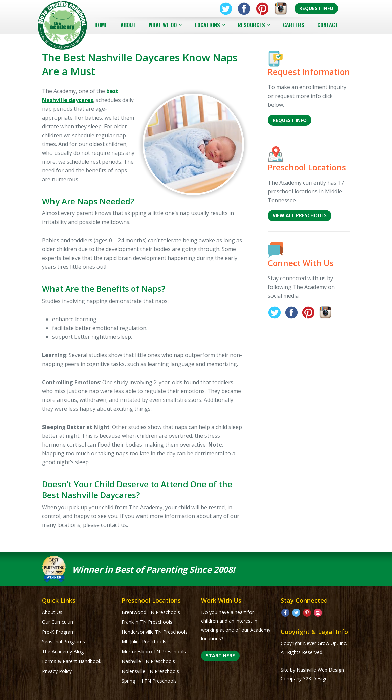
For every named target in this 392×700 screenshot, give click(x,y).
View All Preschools (300, 215)
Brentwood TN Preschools (151, 612)
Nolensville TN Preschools (150, 671)
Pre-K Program (58, 632)
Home (101, 25)
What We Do (163, 25)
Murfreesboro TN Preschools (154, 651)
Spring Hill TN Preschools (149, 681)
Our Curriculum (58, 622)
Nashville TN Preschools (148, 661)
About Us (52, 612)
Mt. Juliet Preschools (144, 641)
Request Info (316, 8)
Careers (293, 25)
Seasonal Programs (63, 641)
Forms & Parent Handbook (71, 661)
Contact (327, 25)
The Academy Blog (63, 651)
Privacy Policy (57, 671)
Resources (251, 25)
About (128, 25)
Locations (207, 25)
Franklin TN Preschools (147, 622)
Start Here (220, 655)
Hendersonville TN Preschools (155, 632)
